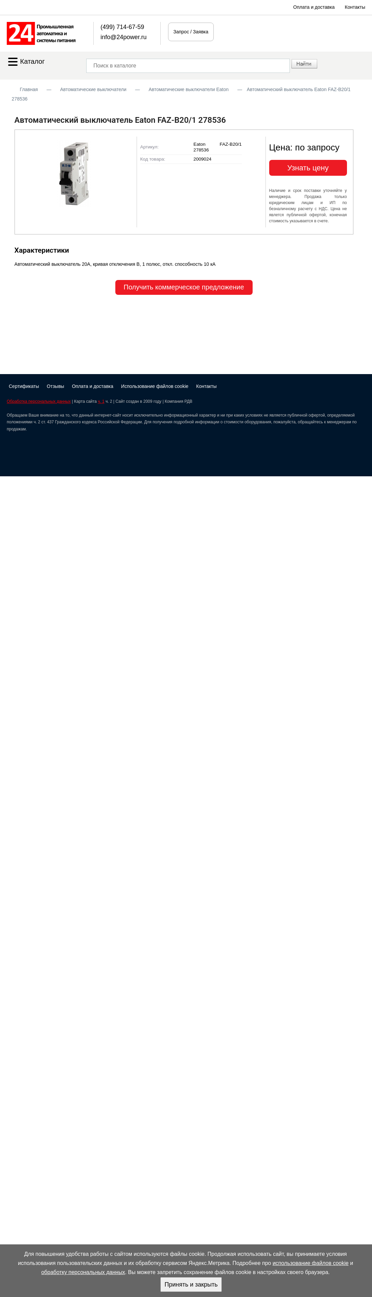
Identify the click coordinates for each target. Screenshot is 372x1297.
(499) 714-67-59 (122, 27)
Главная (29, 89)
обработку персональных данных (83, 1272)
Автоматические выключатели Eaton (188, 89)
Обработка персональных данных (39, 401)
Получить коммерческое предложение (184, 287)
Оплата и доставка (313, 7)
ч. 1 (101, 401)
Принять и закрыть (190, 1284)
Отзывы (55, 386)
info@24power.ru (123, 37)
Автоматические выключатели (93, 89)
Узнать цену (308, 168)
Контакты (355, 7)
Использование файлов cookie (154, 386)
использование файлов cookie (311, 1263)
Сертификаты (24, 386)
